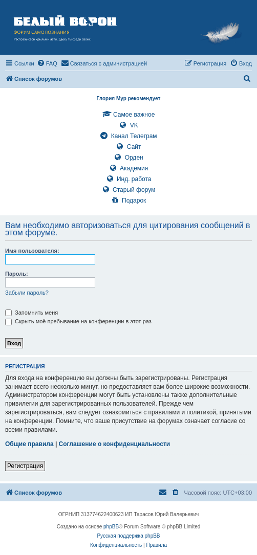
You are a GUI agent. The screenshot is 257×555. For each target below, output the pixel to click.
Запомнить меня (31, 312)
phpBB (111, 526)
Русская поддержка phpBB (128, 536)
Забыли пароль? (27, 293)
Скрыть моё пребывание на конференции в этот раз (78, 321)
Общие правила (29, 444)
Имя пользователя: (32, 251)
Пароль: (16, 274)
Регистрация (25, 466)
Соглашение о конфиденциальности (114, 444)
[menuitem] (47, 63)
